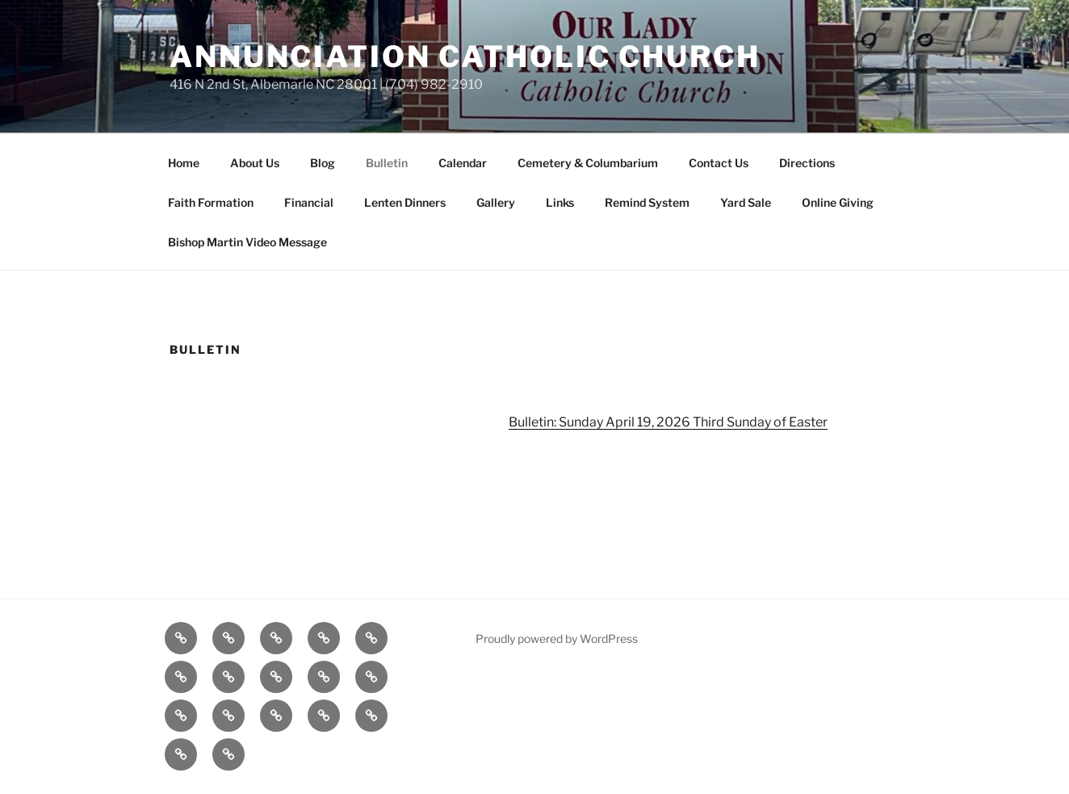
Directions (807, 163)
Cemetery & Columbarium (588, 163)
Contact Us (718, 163)
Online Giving (838, 202)
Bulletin (387, 163)
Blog (322, 163)
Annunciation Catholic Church (465, 56)
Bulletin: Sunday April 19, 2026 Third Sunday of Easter (668, 422)
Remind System (647, 202)
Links (560, 202)
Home (183, 163)
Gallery (495, 202)
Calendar (462, 163)
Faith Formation (211, 202)
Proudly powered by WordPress (557, 638)
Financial (308, 202)
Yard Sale (745, 202)
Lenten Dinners (405, 202)
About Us (254, 163)
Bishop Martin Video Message (247, 242)
